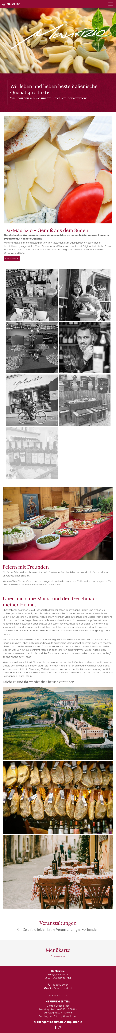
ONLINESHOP (11, 4)
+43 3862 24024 (58, 984)
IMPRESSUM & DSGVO (58, 995)
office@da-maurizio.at (58, 988)
